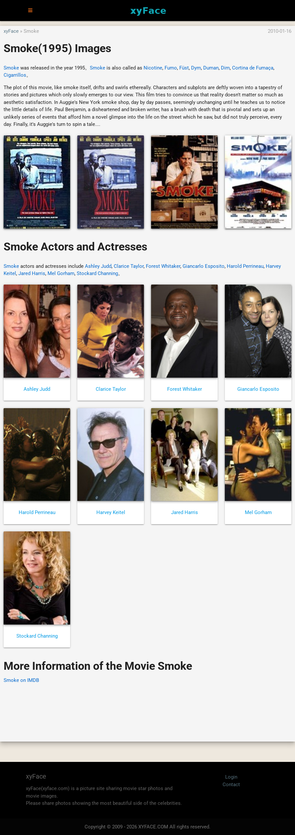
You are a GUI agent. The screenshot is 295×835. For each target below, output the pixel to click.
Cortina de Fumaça (252, 68)
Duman (211, 68)
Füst (184, 68)
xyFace (11, 31)
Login (231, 777)
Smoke (11, 68)
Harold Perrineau (245, 266)
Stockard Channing (97, 273)
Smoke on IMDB (21, 680)
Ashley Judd (98, 266)
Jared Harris (31, 273)
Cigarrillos (15, 75)
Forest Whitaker (163, 266)
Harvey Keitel (110, 512)
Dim (225, 68)
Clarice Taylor (129, 266)
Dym (196, 68)
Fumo (171, 68)
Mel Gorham (61, 273)
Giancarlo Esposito (204, 266)
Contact (231, 784)
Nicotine (153, 68)
